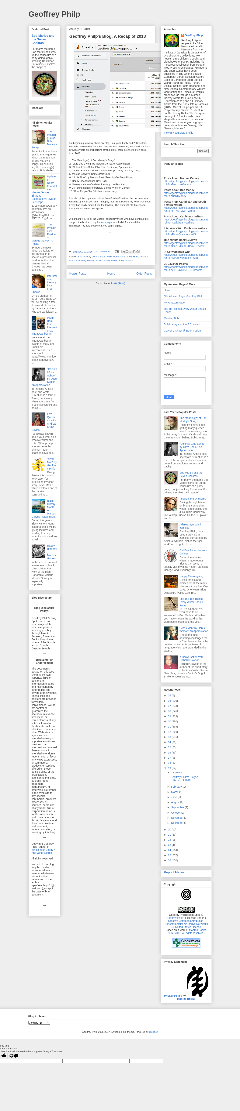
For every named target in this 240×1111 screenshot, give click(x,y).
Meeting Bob (171, 318)
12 (170, 731)
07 (170, 705)
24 (170, 850)
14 (170, 742)
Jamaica (143, 256)
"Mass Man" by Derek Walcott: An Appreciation (193, 629)
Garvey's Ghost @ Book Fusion (182, 330)
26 (170, 860)
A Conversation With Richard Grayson (191, 658)
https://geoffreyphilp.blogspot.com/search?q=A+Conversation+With (186, 256)
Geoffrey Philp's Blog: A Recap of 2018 (107, 36)
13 (170, 737)
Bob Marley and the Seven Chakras (43, 39)
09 (170, 716)
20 (170, 829)
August (175, 802)
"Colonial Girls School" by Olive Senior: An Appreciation (192, 447)
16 (170, 752)
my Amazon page (102, 222)
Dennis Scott (99, 256)
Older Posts (144, 273)
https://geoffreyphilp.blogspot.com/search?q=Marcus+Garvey (186, 183)
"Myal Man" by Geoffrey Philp (52, 463)
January (176, 772)
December (177, 822)
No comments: (103, 251)
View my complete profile (178, 132)
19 (170, 768)
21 (170, 834)
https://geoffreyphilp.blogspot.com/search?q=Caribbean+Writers (186, 221)
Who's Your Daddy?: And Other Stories (43, 851)
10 (170, 721)
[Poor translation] (14, 1056)
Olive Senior (110, 260)
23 (170, 845)
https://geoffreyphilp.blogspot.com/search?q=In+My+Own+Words (186, 209)
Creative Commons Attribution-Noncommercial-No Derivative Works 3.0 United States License (186, 923)
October (176, 812)
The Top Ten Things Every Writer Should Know (191, 602)
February (177, 786)
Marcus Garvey (77, 260)
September (178, 807)
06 (170, 700)
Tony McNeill (126, 260)
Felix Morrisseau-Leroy (119, 256)
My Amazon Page (174, 302)
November (177, 817)
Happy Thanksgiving (191, 576)
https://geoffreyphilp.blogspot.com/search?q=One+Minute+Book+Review (186, 244)
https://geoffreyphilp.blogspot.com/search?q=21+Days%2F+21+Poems (186, 268)
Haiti (135, 256)
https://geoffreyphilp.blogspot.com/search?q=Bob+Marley (186, 194)
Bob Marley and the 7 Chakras (182, 324)
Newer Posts (77, 273)
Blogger (153, 1031)
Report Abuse (174, 872)
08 (170, 711)
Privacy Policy (173, 995)
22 (170, 839)
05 (170, 695)
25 (170, 855)
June (174, 797)
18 (170, 762)
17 (170, 757)
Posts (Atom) (118, 283)
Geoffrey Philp (54, 14)
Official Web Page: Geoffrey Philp (183, 296)
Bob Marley (84, 256)
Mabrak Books (186, 998)
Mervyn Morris (95, 260)
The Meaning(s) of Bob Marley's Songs (192, 419)
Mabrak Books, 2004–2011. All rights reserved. (187, 931)
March (175, 791)
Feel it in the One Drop (192, 498)
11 (170, 726)
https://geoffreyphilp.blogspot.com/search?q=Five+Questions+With (186, 233)
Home (111, 273)
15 (170, 747)
